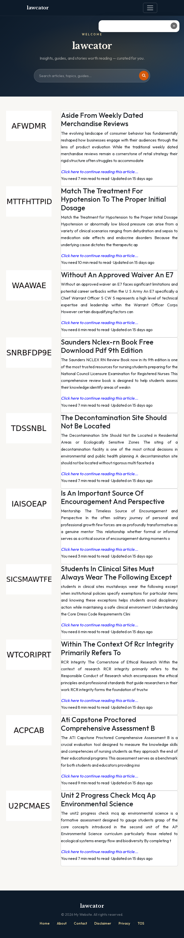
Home (45, 923)
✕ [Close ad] (174, 26)
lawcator (38, 8)
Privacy (124, 923)
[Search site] (92, 76)
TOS (140, 923)
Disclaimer (102, 923)
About (61, 923)
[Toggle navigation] (150, 8)
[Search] (144, 75)
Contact (80, 923)
